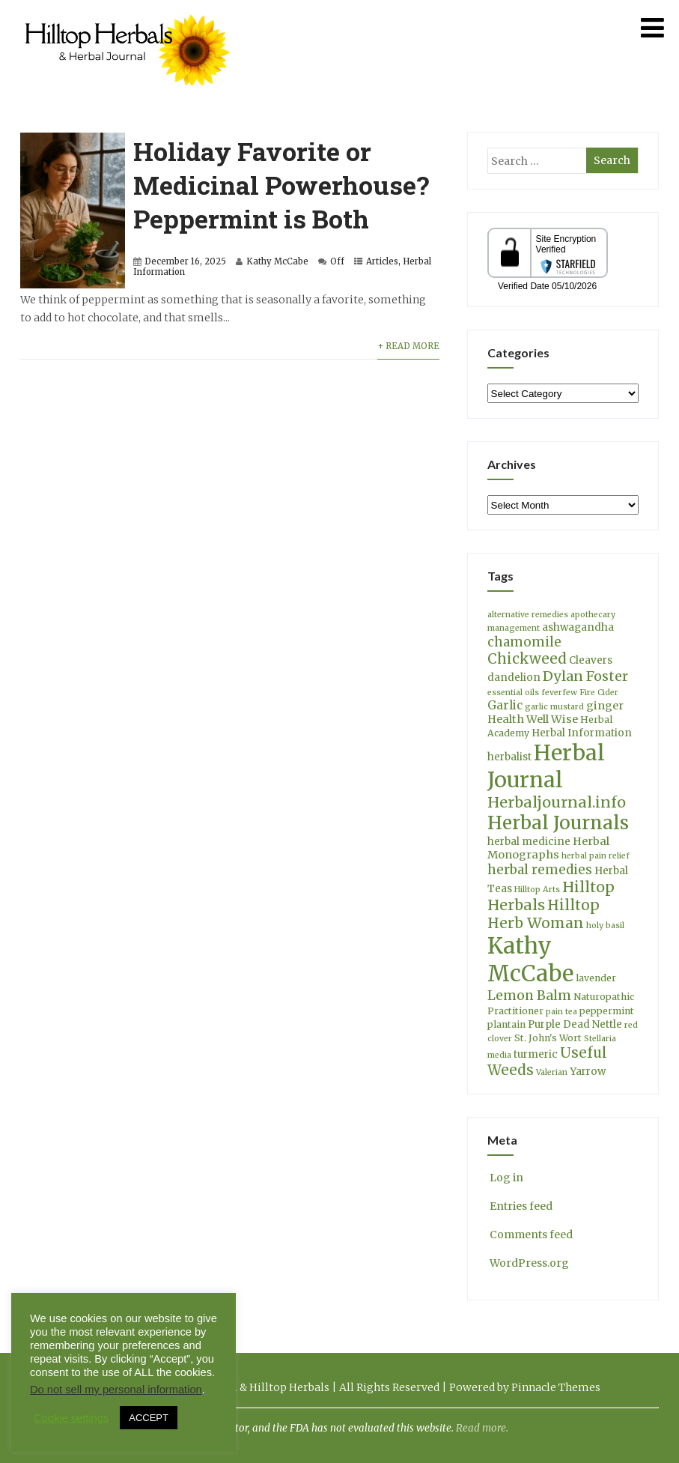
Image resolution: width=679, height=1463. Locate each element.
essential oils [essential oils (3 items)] (513, 692)
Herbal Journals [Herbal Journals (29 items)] (558, 823)
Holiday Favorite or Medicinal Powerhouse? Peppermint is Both (281, 184)
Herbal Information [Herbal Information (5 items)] (582, 733)
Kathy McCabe (277, 261)
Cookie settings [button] (71, 1418)
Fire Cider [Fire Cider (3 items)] (598, 692)
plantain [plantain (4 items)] (506, 1024)
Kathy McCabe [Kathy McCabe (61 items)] (530, 959)
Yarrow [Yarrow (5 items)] (588, 1071)
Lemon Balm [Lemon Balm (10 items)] (529, 995)
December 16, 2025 (185, 261)
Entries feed (519, 1206)
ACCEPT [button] (148, 1417)
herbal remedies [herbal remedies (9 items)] (539, 869)
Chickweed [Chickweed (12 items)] (527, 658)
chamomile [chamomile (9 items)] (524, 642)
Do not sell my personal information (116, 1390)
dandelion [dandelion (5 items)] (514, 677)
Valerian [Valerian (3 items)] (551, 1072)
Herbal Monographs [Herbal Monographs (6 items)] (548, 848)
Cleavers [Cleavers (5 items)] (590, 660)
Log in (505, 1177)
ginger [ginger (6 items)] (605, 705)
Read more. (482, 1428)
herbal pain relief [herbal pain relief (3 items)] (595, 856)
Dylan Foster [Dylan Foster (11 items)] (585, 676)
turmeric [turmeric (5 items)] (536, 1054)
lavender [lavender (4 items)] (596, 978)
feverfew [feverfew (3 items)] (559, 692)
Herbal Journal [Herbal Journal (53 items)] (546, 766)
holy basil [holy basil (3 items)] (605, 925)
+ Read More (408, 346)
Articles (382, 261)
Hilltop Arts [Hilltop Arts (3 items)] (537, 889)
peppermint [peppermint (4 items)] (606, 1011)
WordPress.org (528, 1263)
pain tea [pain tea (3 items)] (561, 1012)
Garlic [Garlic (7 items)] (505, 705)
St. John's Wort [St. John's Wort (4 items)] (548, 1038)
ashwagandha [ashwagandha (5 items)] (578, 627)
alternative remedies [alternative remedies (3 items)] (527, 615)
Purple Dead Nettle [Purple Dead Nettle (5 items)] (575, 1024)
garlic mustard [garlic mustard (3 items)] (554, 707)
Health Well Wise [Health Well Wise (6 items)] (532, 719)
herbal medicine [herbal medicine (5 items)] (528, 841)
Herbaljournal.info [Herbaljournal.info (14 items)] (556, 802)
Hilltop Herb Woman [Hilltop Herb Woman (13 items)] (543, 914)
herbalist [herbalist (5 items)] (509, 757)
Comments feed (530, 1234)
